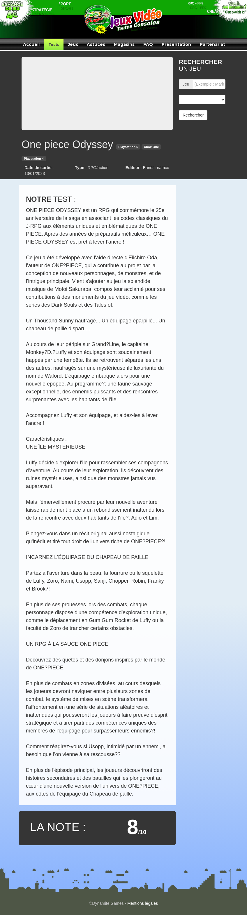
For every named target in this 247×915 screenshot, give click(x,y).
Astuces (96, 44)
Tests (53, 44)
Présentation (176, 44)
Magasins (124, 44)
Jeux (73, 44)
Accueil (31, 44)
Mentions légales (142, 903)
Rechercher (193, 115)
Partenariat (212, 44)
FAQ (148, 44)
